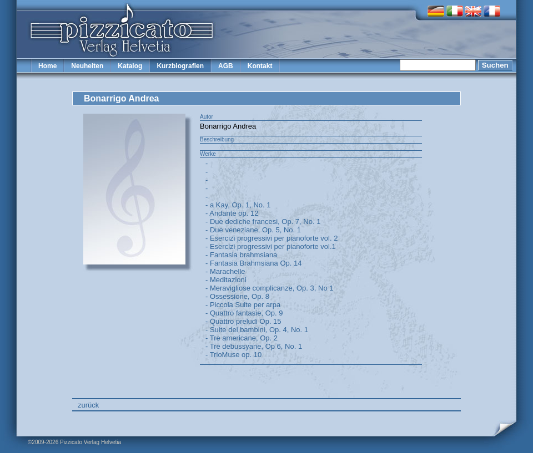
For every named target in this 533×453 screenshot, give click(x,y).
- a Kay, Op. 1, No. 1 (238, 205)
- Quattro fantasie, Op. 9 (244, 313)
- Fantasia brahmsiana (241, 255)
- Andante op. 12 (231, 213)
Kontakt (260, 66)
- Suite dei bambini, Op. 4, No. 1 (256, 329)
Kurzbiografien (180, 66)
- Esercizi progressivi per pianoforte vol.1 (270, 246)
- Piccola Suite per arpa (242, 305)
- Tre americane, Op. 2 (241, 338)
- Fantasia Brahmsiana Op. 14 (253, 263)
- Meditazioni (226, 280)
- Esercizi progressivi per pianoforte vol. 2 (271, 238)
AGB (225, 66)
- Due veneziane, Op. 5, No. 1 (253, 230)
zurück (88, 405)
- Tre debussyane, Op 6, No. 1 (253, 346)
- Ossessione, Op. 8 (237, 296)
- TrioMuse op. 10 (233, 354)
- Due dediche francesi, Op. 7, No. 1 (262, 221)
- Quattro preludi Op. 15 (243, 321)
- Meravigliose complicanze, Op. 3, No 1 (269, 288)
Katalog (130, 66)
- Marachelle (225, 271)
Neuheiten (87, 66)
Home (47, 66)
